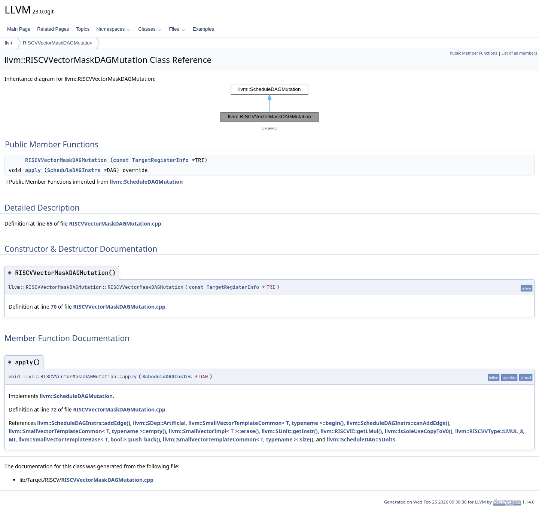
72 (54, 409)
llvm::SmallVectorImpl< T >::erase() (214, 431)
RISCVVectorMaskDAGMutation (57, 43)
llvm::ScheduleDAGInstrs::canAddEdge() (398, 422)
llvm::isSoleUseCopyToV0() (419, 431)
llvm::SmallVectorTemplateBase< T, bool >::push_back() (89, 439)
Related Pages (53, 29)
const (121, 160)
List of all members (519, 53)
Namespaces (113, 29)
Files (177, 29)
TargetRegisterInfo (160, 160)
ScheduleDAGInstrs (74, 170)
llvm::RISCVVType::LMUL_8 (489, 431)
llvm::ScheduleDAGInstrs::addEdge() (83, 422)
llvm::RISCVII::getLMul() (351, 431)
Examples (203, 29)
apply (33, 170)
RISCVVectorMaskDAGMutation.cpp (115, 223)
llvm (9, 43)
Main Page (18, 29)
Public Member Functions (473, 53)
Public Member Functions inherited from (93, 181)
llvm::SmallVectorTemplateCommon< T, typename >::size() (238, 439)
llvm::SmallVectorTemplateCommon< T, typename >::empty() (87, 431)
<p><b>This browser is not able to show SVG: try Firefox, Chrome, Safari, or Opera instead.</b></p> (269, 103)
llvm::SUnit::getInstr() (290, 431)
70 (54, 306)
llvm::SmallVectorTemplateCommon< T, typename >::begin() (266, 422)
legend (269, 128)
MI (12, 439)
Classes (149, 29)
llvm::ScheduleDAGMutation (146, 181)
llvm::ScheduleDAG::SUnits (361, 439)
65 (49, 223)
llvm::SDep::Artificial (159, 422)
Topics (82, 29)
